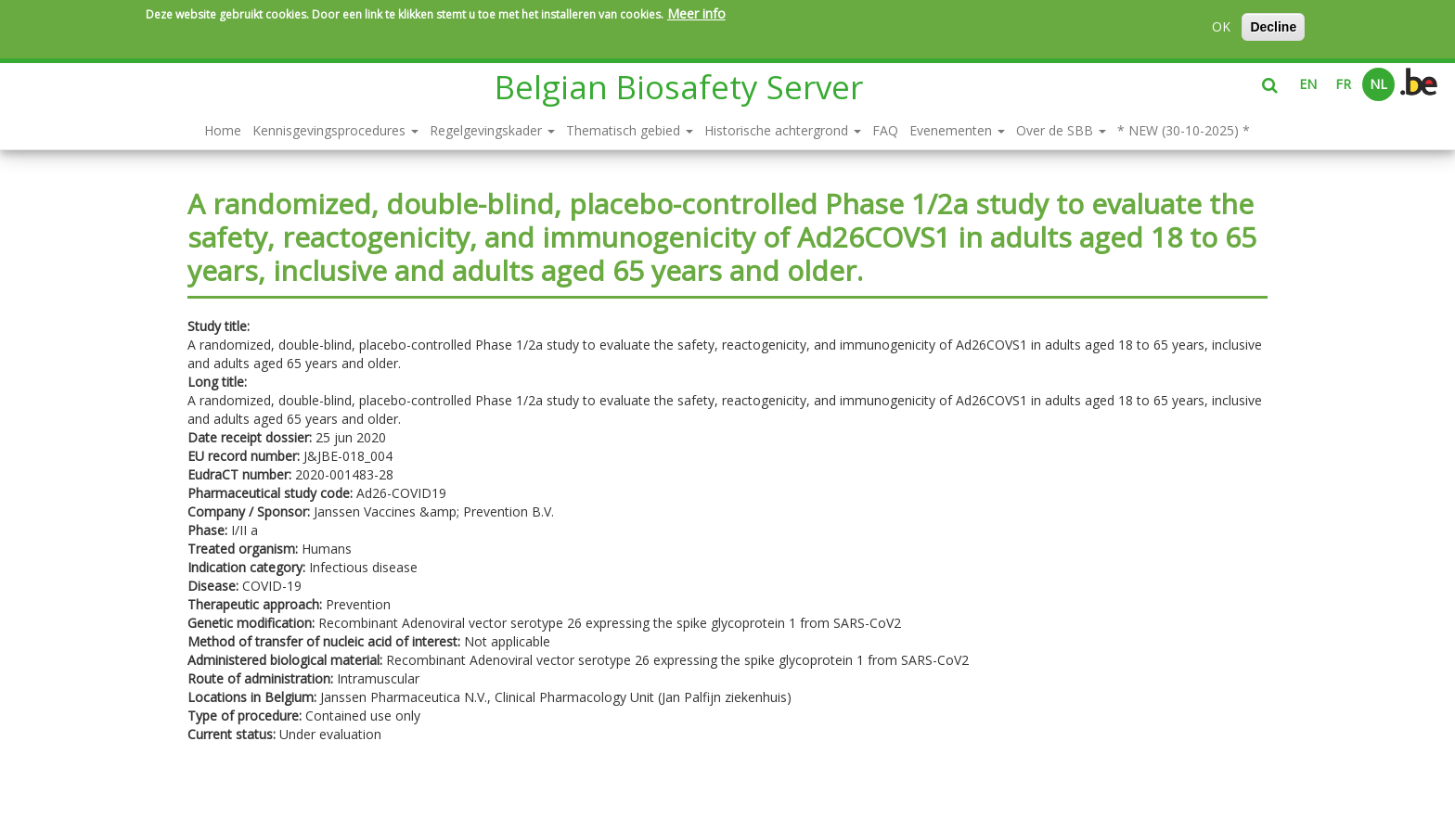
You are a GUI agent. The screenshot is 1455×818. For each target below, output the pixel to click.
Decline (1273, 26)
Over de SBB (1061, 130)
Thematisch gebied (629, 130)
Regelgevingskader (492, 130)
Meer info (696, 13)
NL (1378, 84)
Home (222, 130)
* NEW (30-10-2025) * (1183, 130)
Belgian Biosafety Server (679, 87)
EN (1308, 84)
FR (1343, 84)
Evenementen (957, 130)
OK (1221, 26)
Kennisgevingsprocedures (335, 130)
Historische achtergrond (782, 130)
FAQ (885, 130)
